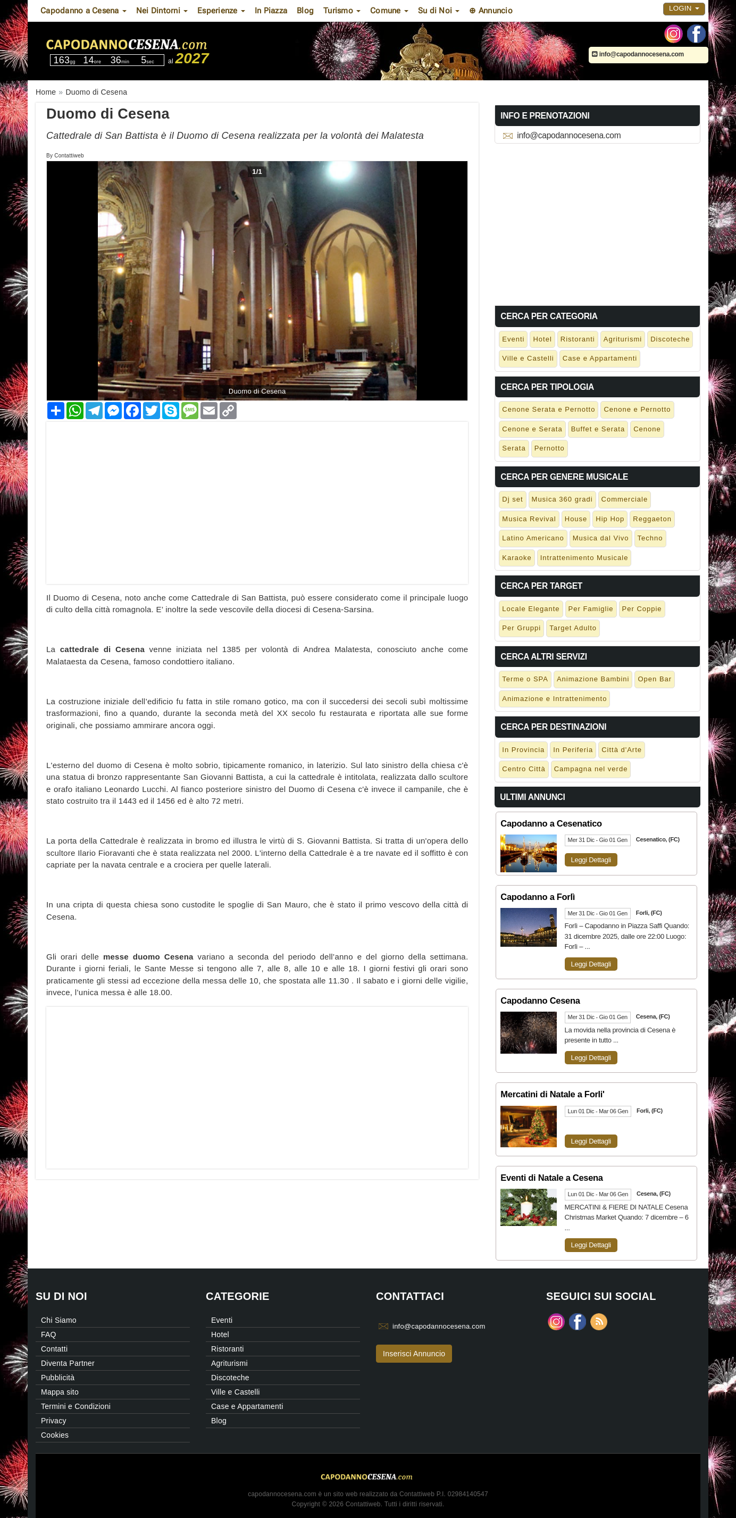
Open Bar (655, 679)
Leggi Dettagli (591, 860)
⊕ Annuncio (491, 10)
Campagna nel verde (591, 769)
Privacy (53, 1420)
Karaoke (516, 558)
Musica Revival (529, 519)
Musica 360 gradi (562, 499)
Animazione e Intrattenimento (554, 699)
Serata (513, 448)
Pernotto (549, 448)
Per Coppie (642, 609)
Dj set (512, 499)
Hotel (542, 339)
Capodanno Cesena (540, 1000)
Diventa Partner (68, 1363)
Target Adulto (573, 628)
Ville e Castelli (528, 358)
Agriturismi (623, 339)
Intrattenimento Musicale (584, 558)
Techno (650, 538)
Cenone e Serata (532, 429)
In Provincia (523, 750)
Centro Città (523, 769)
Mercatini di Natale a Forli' (552, 1094)
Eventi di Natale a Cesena (551, 1177)
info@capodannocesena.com (638, 54)
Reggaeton (652, 519)
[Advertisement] (257, 496)
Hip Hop (610, 519)
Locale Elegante (530, 609)
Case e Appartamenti (600, 358)
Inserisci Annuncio (414, 1353)
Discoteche (670, 339)
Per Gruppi (521, 628)
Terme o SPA (525, 679)
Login (684, 8)
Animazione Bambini (593, 679)
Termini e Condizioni (76, 1406)
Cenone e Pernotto (637, 409)
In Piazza (271, 10)
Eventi (513, 339)
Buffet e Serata (598, 429)
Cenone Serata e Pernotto (548, 409)
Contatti (54, 1349)
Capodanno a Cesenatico (551, 823)
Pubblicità (57, 1377)
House (576, 519)
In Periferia (573, 750)
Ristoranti (578, 339)
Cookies (55, 1435)
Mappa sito (60, 1392)
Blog (305, 10)
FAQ (48, 1334)
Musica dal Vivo (601, 538)
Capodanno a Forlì (537, 897)
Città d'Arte (621, 750)
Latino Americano (533, 538)
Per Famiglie (591, 609)
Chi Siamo (59, 1320)
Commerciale (624, 499)
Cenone (647, 429)
